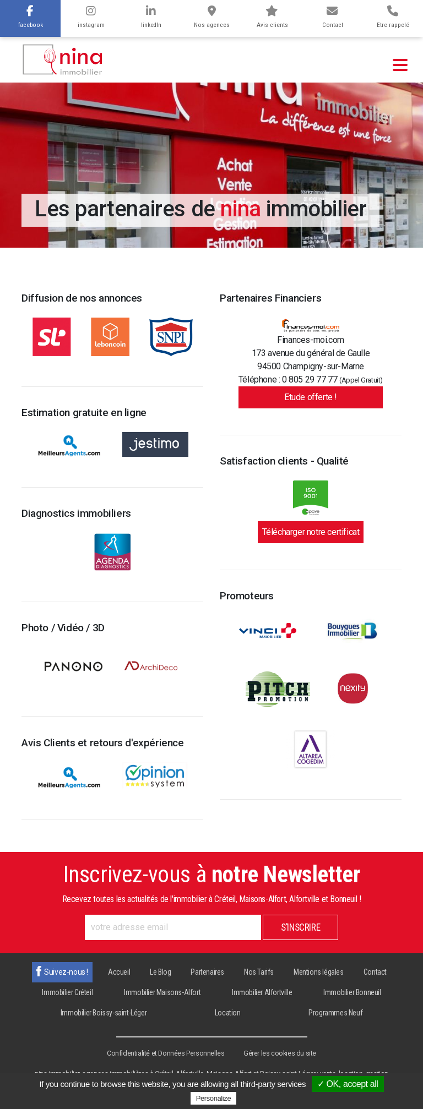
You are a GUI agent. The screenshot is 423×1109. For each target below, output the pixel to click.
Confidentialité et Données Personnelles (165, 1053)
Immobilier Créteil (67, 992)
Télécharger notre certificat (311, 532)
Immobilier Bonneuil (352, 992)
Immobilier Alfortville (262, 992)
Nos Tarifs (259, 972)
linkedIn (151, 17)
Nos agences (212, 17)
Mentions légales (319, 972)
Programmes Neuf (335, 1012)
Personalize (213, 1098)
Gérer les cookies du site (279, 1053)
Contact (332, 17)
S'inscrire (300, 927)
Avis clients (272, 17)
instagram (91, 17)
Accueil (119, 972)
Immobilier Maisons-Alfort (162, 992)
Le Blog (160, 972)
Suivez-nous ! (66, 972)
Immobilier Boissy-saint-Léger (104, 1012)
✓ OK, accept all (347, 1084)
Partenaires (207, 972)
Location (228, 1012)
